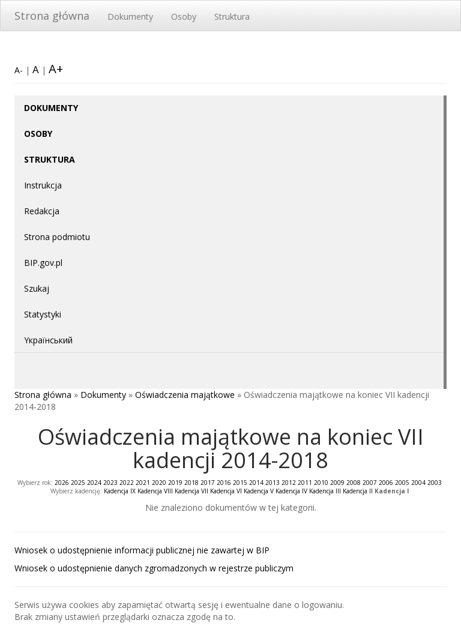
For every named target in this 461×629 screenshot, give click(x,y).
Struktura (232, 16)
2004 (418, 482)
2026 (62, 482)
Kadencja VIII (155, 491)
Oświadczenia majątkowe (185, 394)
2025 (78, 482)
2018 (191, 482)
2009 (337, 482)
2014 (256, 482)
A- (18, 70)
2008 (353, 482)
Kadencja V (259, 491)
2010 (321, 482)
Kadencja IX (120, 491)
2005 (402, 482)
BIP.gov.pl (43, 262)
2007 (370, 482)
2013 (272, 482)
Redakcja (41, 211)
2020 (159, 482)
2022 (126, 482)
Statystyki (42, 314)
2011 (305, 482)
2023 (110, 482)
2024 (94, 482)
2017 (207, 482)
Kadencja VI (226, 491)
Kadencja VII (191, 491)
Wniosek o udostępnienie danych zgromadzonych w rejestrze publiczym (154, 568)
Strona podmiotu (57, 236)
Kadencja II (358, 491)
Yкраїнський (48, 340)
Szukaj (36, 288)
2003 (434, 482)
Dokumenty (130, 16)
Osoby (183, 16)
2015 (240, 482)
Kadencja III (325, 491)
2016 (224, 482)
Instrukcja (43, 185)
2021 (143, 482)
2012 (289, 482)
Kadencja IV (291, 491)
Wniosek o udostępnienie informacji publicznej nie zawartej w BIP (142, 550)
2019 (175, 482)
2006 (386, 482)
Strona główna (51, 15)
